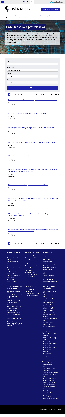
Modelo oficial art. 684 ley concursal (50, 334)
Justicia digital (11, 273)
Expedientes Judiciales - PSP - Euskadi (14, 292)
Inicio (6, 16)
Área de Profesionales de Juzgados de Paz (14, 296)
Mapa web (28, 268)
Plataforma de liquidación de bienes (13, 311)
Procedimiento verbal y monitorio (49, 358)
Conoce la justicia (16, 16)
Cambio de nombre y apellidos (49, 264)
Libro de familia (47, 270)
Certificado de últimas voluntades (49, 327)
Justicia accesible (12, 281)
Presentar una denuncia (50, 382)
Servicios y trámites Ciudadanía (50, 287)
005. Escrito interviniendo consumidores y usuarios (23, 156)
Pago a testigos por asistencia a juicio (48, 307)
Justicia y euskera (12, 264)
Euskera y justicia (28, 16)
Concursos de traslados (32, 293)
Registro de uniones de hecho (49, 272)
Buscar (32, 88)
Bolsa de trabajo (30, 289)
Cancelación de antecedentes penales (49, 346)
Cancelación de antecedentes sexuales (49, 354)
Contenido (10, 80)
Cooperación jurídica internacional (13, 276)
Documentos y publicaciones (29, 263)
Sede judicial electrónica (50, 9)
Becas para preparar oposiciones (49, 323)
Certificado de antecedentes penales (49, 342)
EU (28, 2)
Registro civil (47, 253)
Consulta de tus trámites (50, 281)
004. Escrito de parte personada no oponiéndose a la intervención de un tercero (32, 142)
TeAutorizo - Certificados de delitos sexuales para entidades (50, 314)
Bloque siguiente (54, 94)
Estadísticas (10, 279)
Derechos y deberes (13, 262)
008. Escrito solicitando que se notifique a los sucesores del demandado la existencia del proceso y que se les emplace (33, 199)
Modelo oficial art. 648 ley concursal (14, 315)
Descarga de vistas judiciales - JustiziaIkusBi (14, 299)
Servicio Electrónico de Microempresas (14, 307)
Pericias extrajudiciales (49, 378)
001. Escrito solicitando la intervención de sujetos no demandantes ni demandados (32, 100)
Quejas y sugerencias (49, 387)
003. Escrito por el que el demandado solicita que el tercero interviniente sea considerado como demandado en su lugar (31, 128)
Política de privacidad (31, 274)
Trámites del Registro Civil (49, 296)
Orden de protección (49, 385)
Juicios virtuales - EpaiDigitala (12, 303)
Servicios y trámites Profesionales (14, 287)
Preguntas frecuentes (31, 266)
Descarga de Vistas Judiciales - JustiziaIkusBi (50, 331)
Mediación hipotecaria (49, 391)
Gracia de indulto (48, 311)
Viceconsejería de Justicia (14, 256)
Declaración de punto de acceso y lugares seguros (50, 397)
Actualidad (28, 260)
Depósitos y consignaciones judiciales (50, 371)
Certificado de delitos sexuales (49, 350)
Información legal (30, 272)
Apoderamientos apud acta (49, 375)
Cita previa (46, 256)
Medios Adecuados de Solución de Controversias (13, 269)
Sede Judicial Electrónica (32, 256)
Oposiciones (28, 291)
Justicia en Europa (12, 266)
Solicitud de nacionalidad (50, 268)
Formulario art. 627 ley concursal (14, 319)
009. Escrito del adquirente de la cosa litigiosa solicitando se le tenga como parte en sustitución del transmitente (33, 214)
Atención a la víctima (49, 389)
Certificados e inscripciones (47, 258)
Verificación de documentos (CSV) (48, 278)
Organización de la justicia (12, 258)
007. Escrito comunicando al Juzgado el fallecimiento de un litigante (28, 185)
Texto (9, 61)
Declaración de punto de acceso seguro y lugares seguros (14, 323)
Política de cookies (30, 276)
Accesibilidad (28, 270)
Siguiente (44, 94)
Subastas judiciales (48, 380)
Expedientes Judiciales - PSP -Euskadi (50, 292)
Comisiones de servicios (32, 295)
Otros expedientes (48, 276)
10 (36, 94)
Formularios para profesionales (46, 16)
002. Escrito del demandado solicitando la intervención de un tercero (28, 113)
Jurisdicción (10, 67)
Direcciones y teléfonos (32, 258)
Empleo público (30, 286)
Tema (9, 74)
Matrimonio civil (47, 262)
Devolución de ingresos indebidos (50, 319)
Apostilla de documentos (50, 305)
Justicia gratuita (47, 361)
